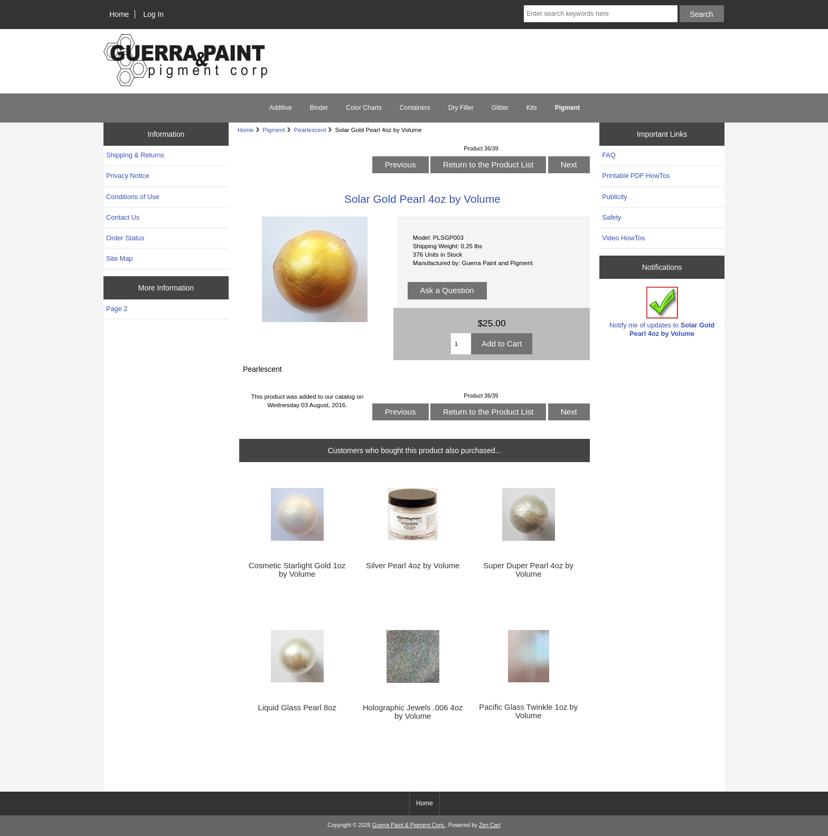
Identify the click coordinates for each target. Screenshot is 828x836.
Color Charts (363, 107)
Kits (531, 107)
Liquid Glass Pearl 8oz (297, 707)
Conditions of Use (132, 197)
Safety (611, 217)
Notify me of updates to (661, 312)
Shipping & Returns (135, 155)
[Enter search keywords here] (600, 13)
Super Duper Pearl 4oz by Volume (528, 569)
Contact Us (122, 217)
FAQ (609, 155)
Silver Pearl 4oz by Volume (412, 565)
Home (119, 14)
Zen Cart (490, 825)
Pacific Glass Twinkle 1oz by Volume (528, 711)
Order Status (125, 238)
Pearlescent (310, 129)
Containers (415, 107)
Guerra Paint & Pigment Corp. (409, 825)
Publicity (614, 197)
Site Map (119, 258)
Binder (319, 107)
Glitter (500, 107)
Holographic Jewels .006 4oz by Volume (413, 711)
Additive (280, 107)
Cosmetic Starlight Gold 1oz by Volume (297, 569)
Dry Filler (461, 107)
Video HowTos (623, 238)
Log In (153, 14)
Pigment (273, 129)
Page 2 (116, 309)
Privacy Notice (127, 176)
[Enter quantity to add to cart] (461, 343)
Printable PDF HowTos (636, 176)
